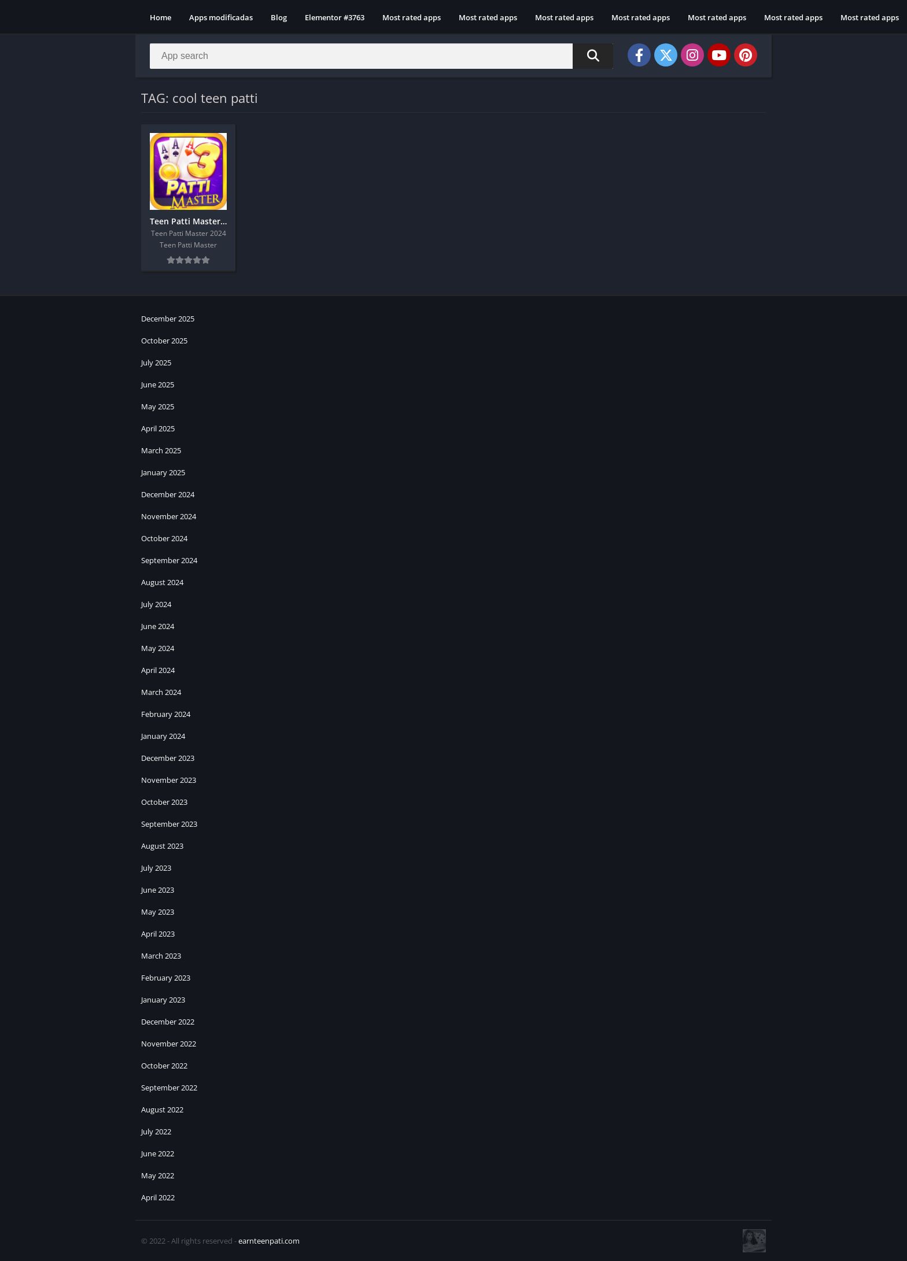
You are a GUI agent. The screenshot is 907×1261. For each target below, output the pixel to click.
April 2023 (158, 934)
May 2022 (157, 1175)
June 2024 (157, 626)
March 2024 (161, 692)
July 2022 (156, 1131)
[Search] (381, 56)
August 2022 (162, 1109)
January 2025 (163, 472)
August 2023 (162, 846)
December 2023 (167, 758)
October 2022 (164, 1065)
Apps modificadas (221, 17)
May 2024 (157, 648)
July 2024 (156, 604)
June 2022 (157, 1153)
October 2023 (164, 802)
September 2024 (169, 560)
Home (160, 17)
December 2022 (167, 1021)
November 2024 (168, 516)
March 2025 (161, 450)
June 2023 (157, 890)
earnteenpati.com (269, 1241)
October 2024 (164, 538)
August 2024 (162, 582)
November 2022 (168, 1043)
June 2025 (157, 384)
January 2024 (163, 736)
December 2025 (167, 318)
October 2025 (164, 340)
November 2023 (168, 780)
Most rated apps (411, 17)
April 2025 (158, 428)
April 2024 (158, 670)
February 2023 (165, 977)
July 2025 (156, 362)
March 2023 (161, 956)
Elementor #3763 (334, 17)
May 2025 (157, 406)
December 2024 (167, 494)
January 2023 (163, 999)
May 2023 (157, 912)
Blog (279, 17)
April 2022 (158, 1197)
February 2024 (165, 714)
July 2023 (156, 868)
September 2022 (169, 1087)
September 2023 (169, 824)
